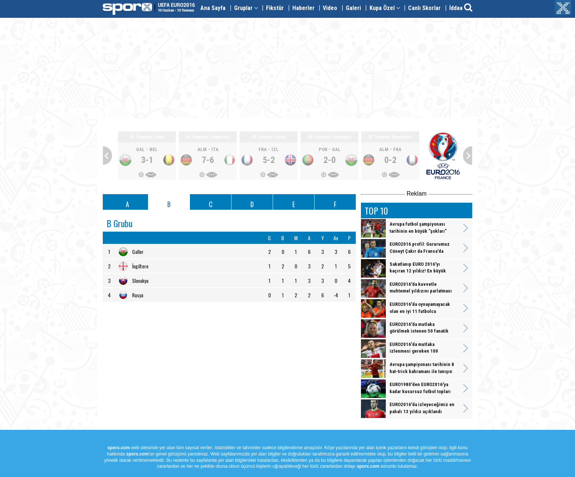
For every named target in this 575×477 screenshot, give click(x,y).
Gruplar (246, 8)
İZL (275, 149)
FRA (263, 149)
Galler (138, 251)
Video (330, 8)
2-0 (329, 160)
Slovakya (140, 280)
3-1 (147, 160)
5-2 (269, 160)
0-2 (390, 160)
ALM (202, 149)
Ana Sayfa (213, 8)
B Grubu (119, 223)
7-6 (208, 160)
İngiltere (140, 266)
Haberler (303, 8)
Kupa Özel (384, 8)
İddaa (456, 8)
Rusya (137, 295)
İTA (214, 149)
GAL (140, 149)
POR (323, 149)
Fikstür (275, 8)
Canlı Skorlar (424, 8)
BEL (154, 149)
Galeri (353, 8)
